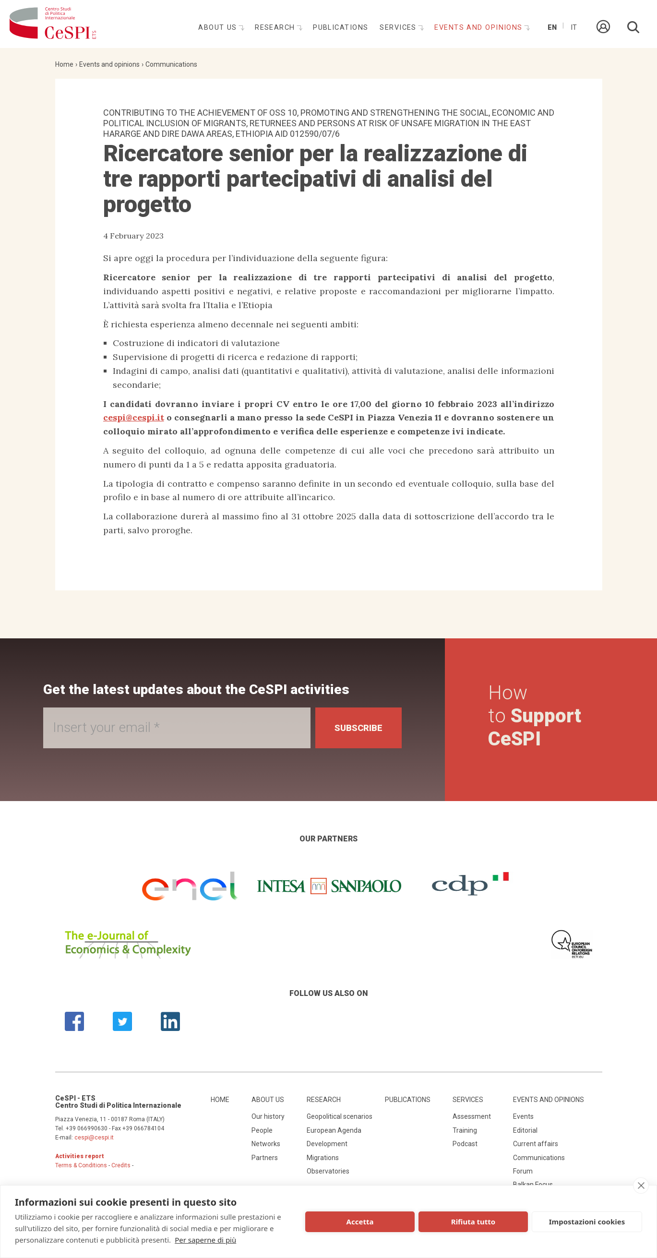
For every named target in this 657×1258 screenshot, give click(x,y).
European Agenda (334, 1130)
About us (218, 28)
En (552, 28)
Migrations (323, 1158)
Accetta (360, 1221)
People (262, 1130)
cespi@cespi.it (133, 417)
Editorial (525, 1130)
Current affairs (535, 1144)
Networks (265, 1144)
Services (399, 28)
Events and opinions (479, 28)
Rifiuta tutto (473, 1221)
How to (534, 716)
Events (523, 1116)
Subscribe (358, 728)
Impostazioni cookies (587, 1221)
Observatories (328, 1171)
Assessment (472, 1116)
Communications (171, 64)
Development (327, 1144)
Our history (268, 1116)
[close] (641, 1185)
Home (64, 64)
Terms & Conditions (81, 1165)
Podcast (465, 1144)
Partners (264, 1158)
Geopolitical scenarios (339, 1116)
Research (276, 28)
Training (465, 1130)
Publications (340, 28)
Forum (523, 1171)
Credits (121, 1165)
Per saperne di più (205, 1240)
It (574, 28)
